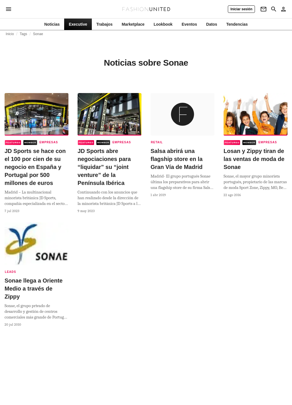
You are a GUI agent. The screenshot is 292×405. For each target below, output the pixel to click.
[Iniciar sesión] (241, 9)
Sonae (38, 34)
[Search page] (274, 9)
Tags (23, 34)
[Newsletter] (263, 9)
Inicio (10, 34)
